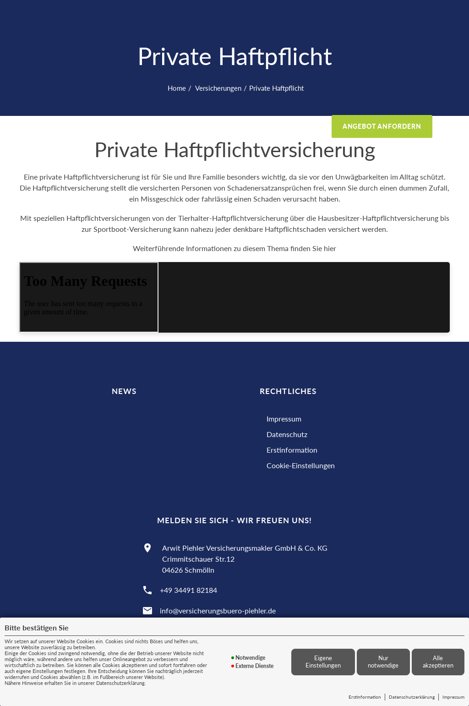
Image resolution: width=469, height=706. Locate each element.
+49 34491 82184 (188, 590)
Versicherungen (217, 88)
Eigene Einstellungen (323, 661)
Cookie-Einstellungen (301, 465)
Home (177, 88)
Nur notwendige (383, 661)
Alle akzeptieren (438, 661)
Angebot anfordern (382, 126)
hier (330, 248)
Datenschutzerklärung (412, 697)
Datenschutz (287, 434)
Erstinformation (365, 697)
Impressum (453, 697)
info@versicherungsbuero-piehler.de (218, 610)
